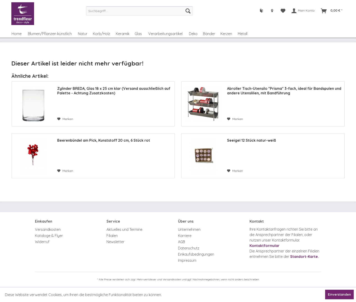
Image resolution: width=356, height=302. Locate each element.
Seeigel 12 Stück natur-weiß (251, 140)
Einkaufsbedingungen (196, 254)
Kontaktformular (264, 245)
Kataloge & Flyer (49, 235)
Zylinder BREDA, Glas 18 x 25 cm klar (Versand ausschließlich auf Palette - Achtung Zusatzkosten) (113, 90)
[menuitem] (139, 10)
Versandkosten (48, 229)
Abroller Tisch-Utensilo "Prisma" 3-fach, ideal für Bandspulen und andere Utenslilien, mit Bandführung (284, 90)
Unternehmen (189, 229)
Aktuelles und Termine (124, 229)
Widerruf (42, 241)
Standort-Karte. (304, 256)
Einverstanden (339, 294)
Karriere (184, 235)
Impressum (187, 260)
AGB (181, 241)
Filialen (112, 235)
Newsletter (115, 241)
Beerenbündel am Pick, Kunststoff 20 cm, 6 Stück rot (103, 140)
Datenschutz (188, 248)
